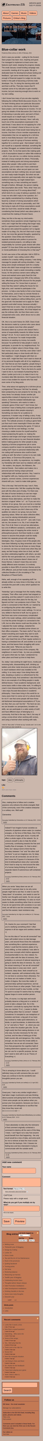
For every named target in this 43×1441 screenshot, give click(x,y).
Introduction (9, 1310)
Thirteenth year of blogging (14, 1249)
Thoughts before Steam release (16, 1285)
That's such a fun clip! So (13, 1349)
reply (5, 822)
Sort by (21, 1240)
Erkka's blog (19, 18)
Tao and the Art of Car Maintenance (17, 1260)
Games (14, 13)
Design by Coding (11, 1251)
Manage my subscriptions (12, 1409)
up (3, 787)
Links (6, 1312)
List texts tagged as (26, 1235)
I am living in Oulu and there (14, 1363)
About (6, 13)
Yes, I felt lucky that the (13, 1344)
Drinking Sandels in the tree (14, 1293)
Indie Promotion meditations (14, 1287)
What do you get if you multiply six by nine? (19, 1205)
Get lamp (8, 1271)
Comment (6, 1177)
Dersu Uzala (9, 1257)
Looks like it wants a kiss (13, 1326)
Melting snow (9, 1246)
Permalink (5, 820)
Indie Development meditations (15, 1290)
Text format (8, 1190)
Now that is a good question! (15, 1331)
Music (24, 13)
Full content (7, 1421)
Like (3, 785)
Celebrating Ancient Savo (13, 1282)
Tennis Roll (8, 1353)
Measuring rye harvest (12, 1276)
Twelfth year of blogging (13, 1279)
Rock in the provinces (12, 1262)
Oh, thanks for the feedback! (15, 1367)
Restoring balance (11, 1273)
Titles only (6, 1419)
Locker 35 (8, 1254)
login (31, 5)
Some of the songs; (11, 1340)
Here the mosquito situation (14, 1358)
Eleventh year (9, 1298)
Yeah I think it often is (12, 1376)
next (15, 1301)
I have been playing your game (15, 1372)
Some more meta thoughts (14, 1296)
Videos (32, 13)
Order (31, 1240)
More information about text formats (15, 1193)
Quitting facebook (11, 1265)
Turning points (10, 1268)
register (38, 5)
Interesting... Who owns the (14, 1335)
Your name (6, 1167)
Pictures (7, 18)
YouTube (6, 1436)
